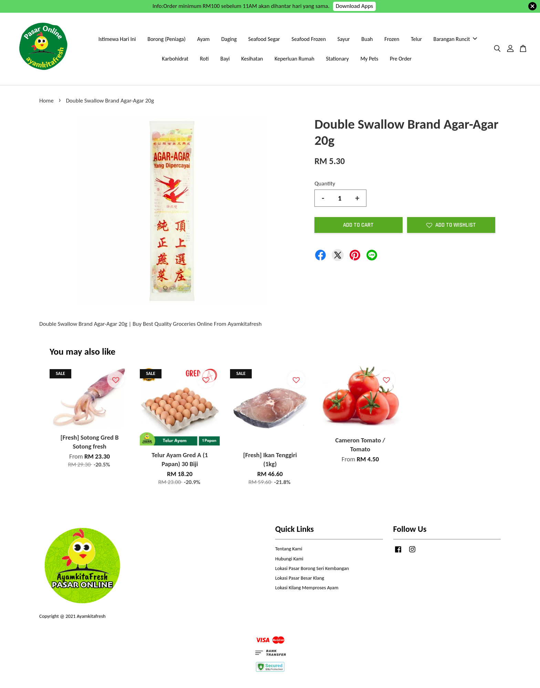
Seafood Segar (264, 39)
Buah (367, 39)
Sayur (344, 39)
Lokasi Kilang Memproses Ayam (306, 587)
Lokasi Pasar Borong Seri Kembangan (312, 568)
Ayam (203, 39)
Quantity (324, 183)
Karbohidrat (175, 58)
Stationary (337, 58)
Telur (416, 39)
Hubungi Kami (289, 559)
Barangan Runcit (455, 39)
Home (46, 100)
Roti (204, 58)
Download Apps (354, 6)
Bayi (225, 58)
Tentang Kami (288, 549)
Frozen (391, 39)
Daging (229, 39)
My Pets (369, 58)
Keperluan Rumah (294, 58)
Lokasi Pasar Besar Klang (299, 578)
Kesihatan (252, 58)
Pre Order (401, 58)
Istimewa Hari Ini (117, 39)
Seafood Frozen (309, 39)
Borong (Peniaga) (166, 39)
